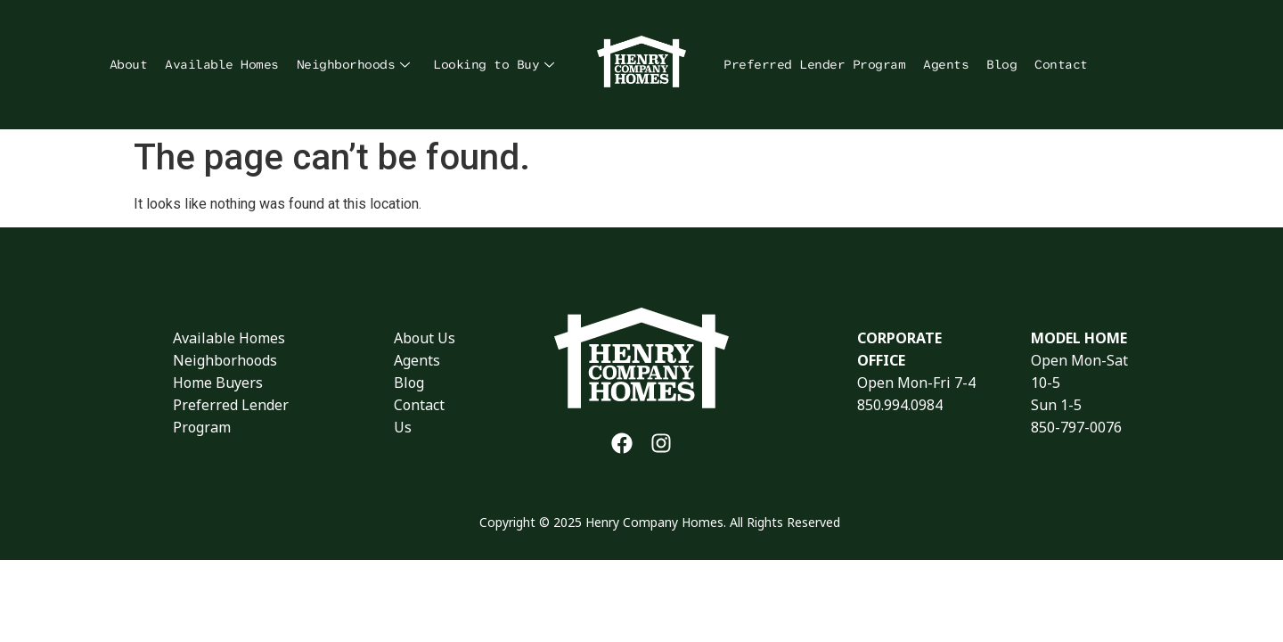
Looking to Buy (493, 64)
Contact (1061, 64)
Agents (945, 64)
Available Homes (222, 64)
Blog (1001, 64)
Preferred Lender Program (814, 64)
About (129, 64)
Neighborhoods (354, 64)
